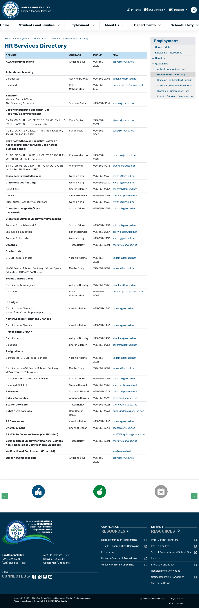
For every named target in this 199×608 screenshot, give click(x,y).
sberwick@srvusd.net (125, 195)
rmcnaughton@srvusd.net (128, 85)
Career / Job (162, 47)
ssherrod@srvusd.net (125, 391)
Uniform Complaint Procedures (119, 558)
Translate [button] (179, 9)
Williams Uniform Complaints (117, 564)
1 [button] (97, 502)
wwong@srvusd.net (124, 176)
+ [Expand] (153, 52)
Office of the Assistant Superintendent (176, 80)
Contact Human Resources (47, 38)
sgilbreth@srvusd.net (125, 189)
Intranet (136, 9)
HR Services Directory (76, 38)
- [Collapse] (153, 69)
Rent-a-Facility (160, 546)
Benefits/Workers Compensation (175, 96)
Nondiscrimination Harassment (119, 539)
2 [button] (101, 502)
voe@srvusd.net (122, 451)
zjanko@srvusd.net (124, 120)
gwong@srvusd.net (124, 165)
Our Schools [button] (156, 9)
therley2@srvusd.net (125, 245)
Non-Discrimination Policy (153, 598)
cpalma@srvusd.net (124, 308)
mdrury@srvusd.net (124, 268)
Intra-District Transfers (164, 539)
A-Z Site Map (176, 603)
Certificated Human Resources (174, 85)
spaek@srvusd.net (123, 130)
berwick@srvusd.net (125, 385)
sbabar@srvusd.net (124, 103)
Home (8, 38)
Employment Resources (168, 52)
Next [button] (194, 496)
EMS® (52, 601)
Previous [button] (5, 496)
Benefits (160, 58)
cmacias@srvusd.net (125, 155)
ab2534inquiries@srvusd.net (129, 434)
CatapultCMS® (40, 601)
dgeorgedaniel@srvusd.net (128, 411)
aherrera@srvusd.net (125, 398)
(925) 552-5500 (11, 559)
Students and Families (39, 25)
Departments (147, 25)
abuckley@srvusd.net (125, 78)
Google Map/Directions (56, 562)
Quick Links (161, 63)
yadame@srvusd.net (124, 257)
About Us (114, 25)
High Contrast (177, 598)
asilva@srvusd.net (123, 61)
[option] (38, 491)
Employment (82, 25)
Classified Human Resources (173, 91)
